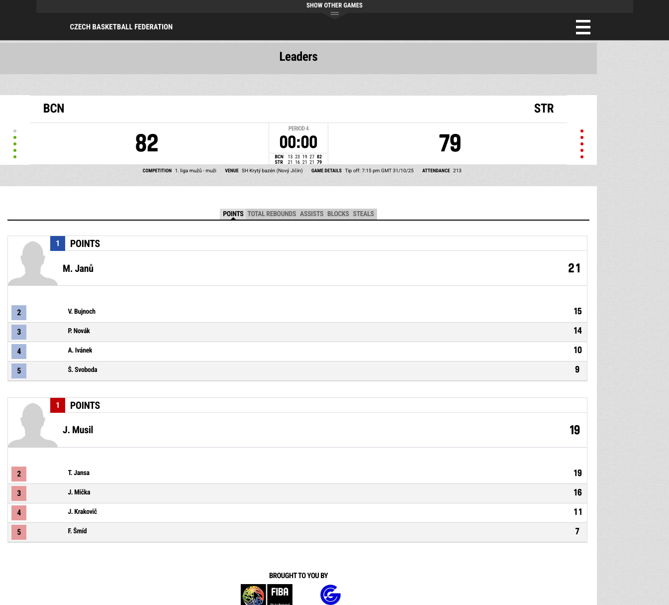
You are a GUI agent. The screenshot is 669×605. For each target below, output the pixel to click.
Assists (311, 214)
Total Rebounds (271, 214)
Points (233, 214)
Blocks (338, 214)
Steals (363, 214)
